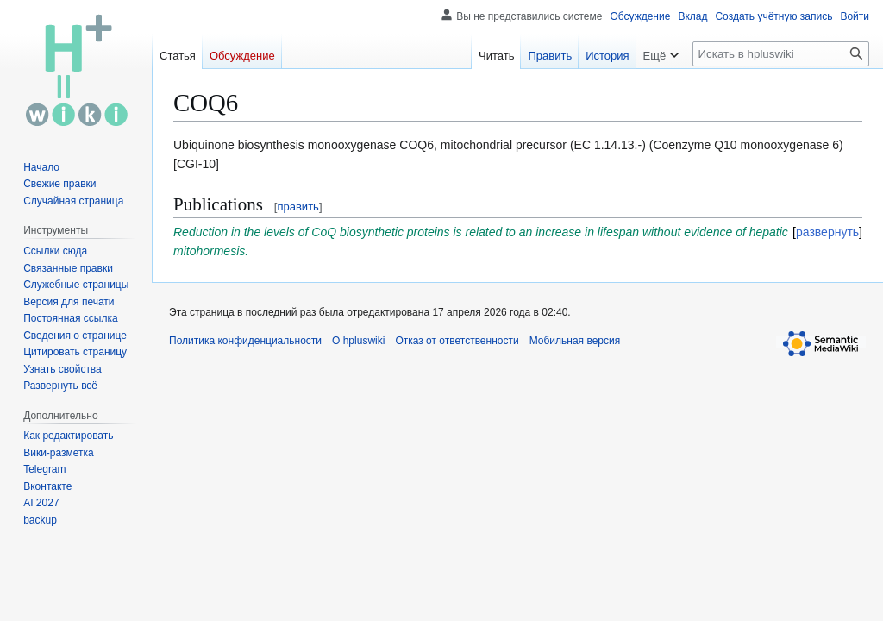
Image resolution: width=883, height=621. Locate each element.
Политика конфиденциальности (245, 341)
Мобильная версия (575, 341)
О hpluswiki (358, 341)
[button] (60, 386)
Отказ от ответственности (456, 341)
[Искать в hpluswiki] (780, 53)
